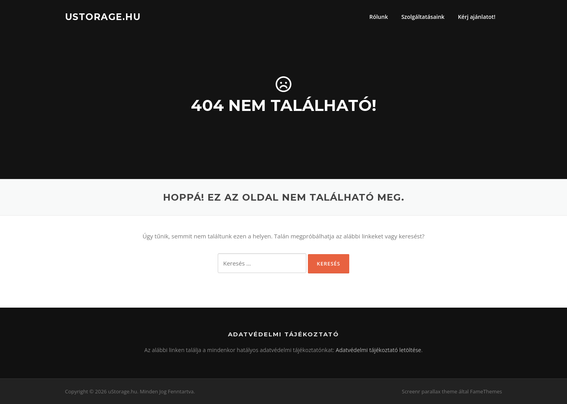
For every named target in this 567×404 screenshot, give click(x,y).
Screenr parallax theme (430, 391)
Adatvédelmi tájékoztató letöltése (378, 350)
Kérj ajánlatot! (476, 16)
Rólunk (378, 16)
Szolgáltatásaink (423, 16)
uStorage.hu (103, 16)
